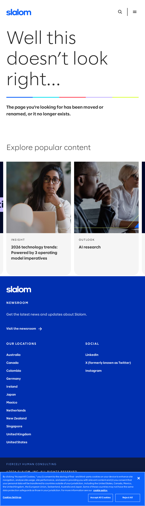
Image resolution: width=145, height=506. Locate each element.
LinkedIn (91, 354)
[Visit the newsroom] (24, 329)
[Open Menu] (135, 12)
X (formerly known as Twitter (107, 362)
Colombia (13, 370)
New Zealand (16, 418)
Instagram (93, 370)
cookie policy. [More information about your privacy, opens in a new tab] (100, 491)
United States (16, 442)
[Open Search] (120, 12)
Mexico (11, 402)
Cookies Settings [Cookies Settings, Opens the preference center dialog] (12, 497)
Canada (12, 362)
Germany (13, 378)
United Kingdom (18, 434)
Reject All (127, 498)
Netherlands (16, 410)
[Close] (138, 478)
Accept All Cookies (100, 498)
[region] (72, 489)
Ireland (11, 386)
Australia (13, 354)
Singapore (14, 426)
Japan (11, 394)
